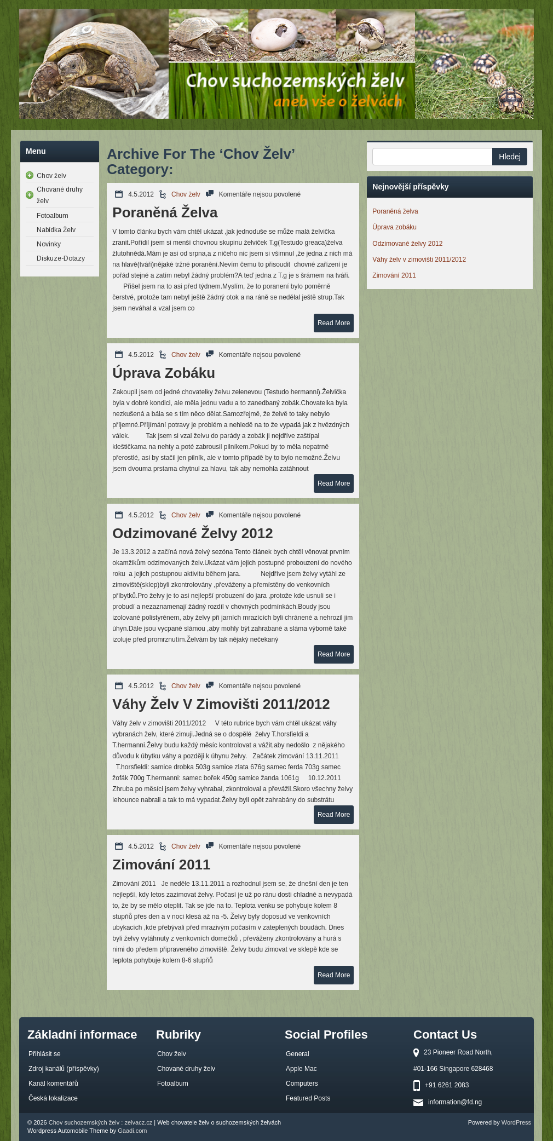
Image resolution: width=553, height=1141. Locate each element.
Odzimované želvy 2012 (192, 533)
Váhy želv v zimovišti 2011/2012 (221, 704)
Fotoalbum (172, 1083)
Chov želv (185, 194)
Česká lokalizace (53, 1098)
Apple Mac (301, 1069)
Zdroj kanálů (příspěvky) (63, 1069)
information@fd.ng (455, 1102)
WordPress (516, 1122)
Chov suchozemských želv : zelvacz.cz (101, 1122)
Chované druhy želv (186, 1069)
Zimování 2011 (161, 864)
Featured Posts (308, 1098)
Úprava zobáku (163, 373)
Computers (302, 1083)
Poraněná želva (164, 212)
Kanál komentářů (53, 1083)
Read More (334, 323)
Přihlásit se (44, 1054)
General (297, 1054)
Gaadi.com (132, 1130)
